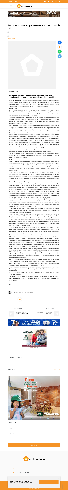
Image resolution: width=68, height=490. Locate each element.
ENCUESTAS (11, 369)
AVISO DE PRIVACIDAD (34, 488)
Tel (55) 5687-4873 (21, 476)
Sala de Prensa (12, 38)
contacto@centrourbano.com (23, 472)
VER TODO (57, 369)
